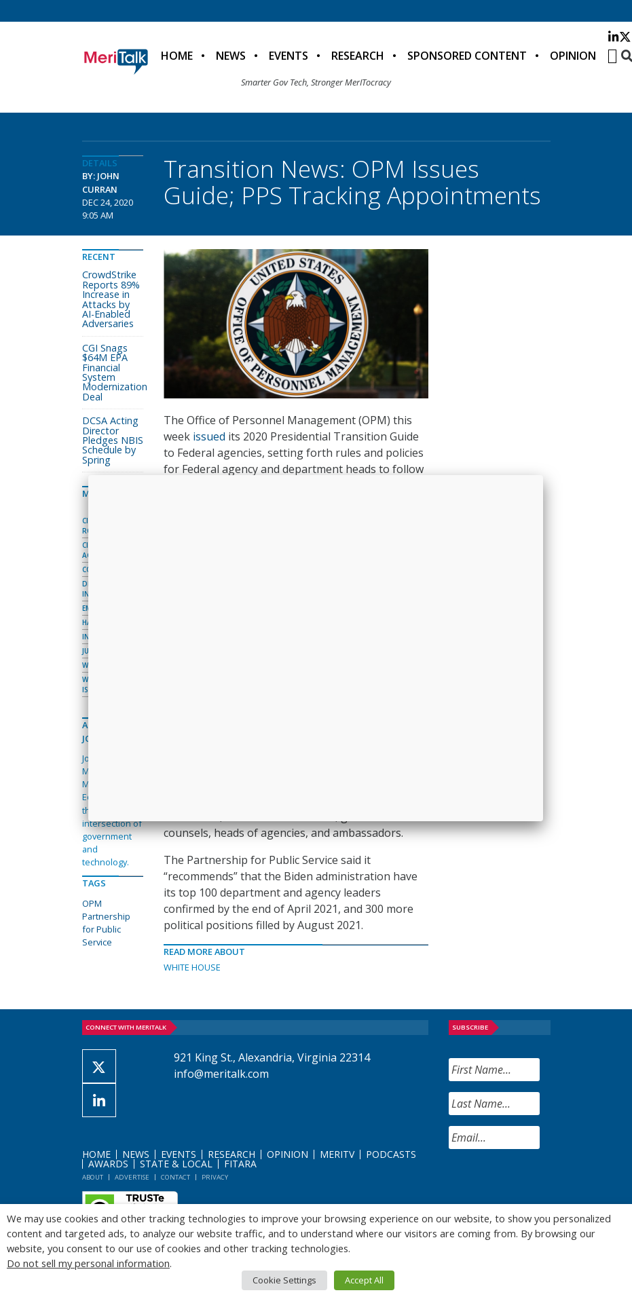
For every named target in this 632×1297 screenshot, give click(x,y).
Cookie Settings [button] (284, 1280)
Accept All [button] (364, 1280)
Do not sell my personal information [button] (88, 1263)
